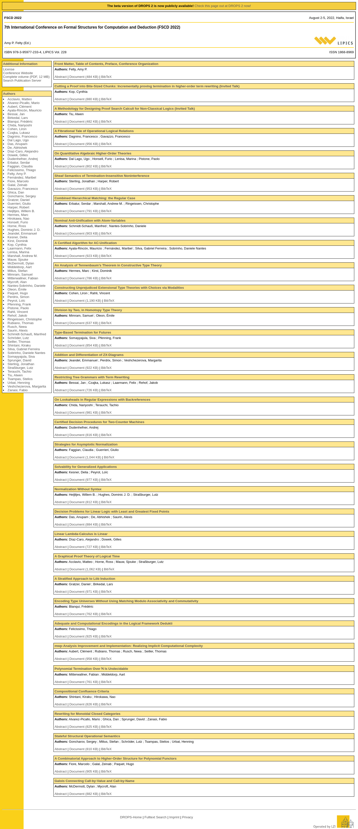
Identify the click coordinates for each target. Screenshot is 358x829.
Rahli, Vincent (17, 312)
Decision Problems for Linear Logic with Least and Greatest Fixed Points (111, 511)
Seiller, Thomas (18, 341)
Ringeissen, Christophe (24, 319)
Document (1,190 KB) (85, 300)
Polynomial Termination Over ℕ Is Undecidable (91, 669)
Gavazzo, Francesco (22, 189)
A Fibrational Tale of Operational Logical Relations (94, 131)
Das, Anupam (17, 144)
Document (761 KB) (84, 682)
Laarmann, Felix (19, 248)
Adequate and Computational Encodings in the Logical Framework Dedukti (113, 623)
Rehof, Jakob (17, 315)
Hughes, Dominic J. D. (24, 230)
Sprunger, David (19, 360)
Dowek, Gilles (17, 155)
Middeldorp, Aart (19, 267)
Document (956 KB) (84, 144)
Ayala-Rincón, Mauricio (24, 110)
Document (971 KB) (84, 591)
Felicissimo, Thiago (21, 170)
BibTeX (106, 77)
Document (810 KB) (84, 749)
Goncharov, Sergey (21, 196)
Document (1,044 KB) (85, 457)
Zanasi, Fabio (17, 390)
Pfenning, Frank (19, 304)
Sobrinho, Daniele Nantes (26, 353)
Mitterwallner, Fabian (22, 278)
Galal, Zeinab (17, 185)
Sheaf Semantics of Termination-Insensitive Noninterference (101, 176)
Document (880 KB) (84, 99)
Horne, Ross (16, 226)
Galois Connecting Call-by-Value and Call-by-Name (94, 781)
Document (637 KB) (84, 323)
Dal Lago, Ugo (18, 140)
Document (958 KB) (84, 659)
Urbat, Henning (18, 383)
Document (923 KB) (84, 256)
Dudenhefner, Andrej (22, 159)
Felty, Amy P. (16, 174)
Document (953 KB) (84, 189)
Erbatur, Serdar (18, 162)
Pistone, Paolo (18, 308)
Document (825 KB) (84, 727)
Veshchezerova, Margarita (26, 386)
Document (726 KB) (84, 390)
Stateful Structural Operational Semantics (87, 736)
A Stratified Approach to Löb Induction (84, 579)
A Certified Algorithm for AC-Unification (85, 243)
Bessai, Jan (16, 114)
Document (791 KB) (84, 211)
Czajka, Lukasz (18, 133)
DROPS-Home (131, 817)
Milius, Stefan (17, 271)
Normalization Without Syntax (77, 489)
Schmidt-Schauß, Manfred (26, 334)
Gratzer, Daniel (18, 200)
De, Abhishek (17, 147)
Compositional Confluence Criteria (81, 691)
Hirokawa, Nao (18, 218)
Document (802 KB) (84, 166)
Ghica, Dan (15, 192)
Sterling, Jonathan (20, 364)
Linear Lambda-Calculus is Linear (80, 534)
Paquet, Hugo (17, 293)
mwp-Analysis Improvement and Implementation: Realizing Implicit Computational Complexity (128, 646)
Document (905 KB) (84, 771)
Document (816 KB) (84, 435)
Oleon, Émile (16, 289)
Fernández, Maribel (21, 177)
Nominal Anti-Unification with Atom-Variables (90, 220)
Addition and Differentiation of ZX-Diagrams (89, 355)
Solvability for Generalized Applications (85, 467)
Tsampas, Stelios (20, 379)
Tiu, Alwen (15, 375)
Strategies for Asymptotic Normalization (86, 444)
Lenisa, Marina (18, 252)
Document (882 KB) (84, 794)
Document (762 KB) (84, 614)
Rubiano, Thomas (20, 323)
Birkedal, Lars (17, 118)
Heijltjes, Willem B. (21, 211)
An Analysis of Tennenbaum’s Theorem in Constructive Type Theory (108, 265)
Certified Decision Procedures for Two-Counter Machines (99, 422)
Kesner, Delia (17, 237)
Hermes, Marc (17, 215)
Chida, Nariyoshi (19, 125)
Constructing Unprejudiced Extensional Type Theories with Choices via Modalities (119, 288)
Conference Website (18, 73)
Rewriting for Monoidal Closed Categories (87, 714)
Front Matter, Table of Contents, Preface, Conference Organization (106, 64)
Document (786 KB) (84, 278)
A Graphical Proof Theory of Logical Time (87, 556)
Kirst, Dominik (17, 241)
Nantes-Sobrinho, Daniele (26, 286)
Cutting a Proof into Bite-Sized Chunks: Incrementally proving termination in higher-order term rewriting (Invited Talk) (146, 86)
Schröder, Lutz (18, 338)
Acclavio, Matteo (19, 99)
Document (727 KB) (84, 547)
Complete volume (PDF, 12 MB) (26, 77)
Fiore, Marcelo (18, 181)
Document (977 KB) (84, 480)
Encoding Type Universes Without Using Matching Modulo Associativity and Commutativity (126, 601)
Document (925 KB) (84, 636)
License (8, 69)
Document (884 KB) (84, 524)
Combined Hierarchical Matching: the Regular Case (94, 198)
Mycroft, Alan (17, 282)
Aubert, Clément (19, 106)
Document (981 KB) (84, 412)
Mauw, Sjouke (17, 259)
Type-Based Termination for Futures (82, 332)
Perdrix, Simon (18, 297)
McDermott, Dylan (20, 263)
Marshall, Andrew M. (22, 256)
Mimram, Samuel (20, 274)
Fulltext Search (155, 817)
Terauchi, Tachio (19, 371)
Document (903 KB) (84, 233)
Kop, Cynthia (16, 244)
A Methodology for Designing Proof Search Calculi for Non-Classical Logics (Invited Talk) (124, 108)
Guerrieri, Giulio (19, 203)
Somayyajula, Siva (21, 356)
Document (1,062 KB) (85, 569)
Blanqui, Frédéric (20, 121)
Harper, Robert (18, 207)
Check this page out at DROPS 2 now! (223, 6)
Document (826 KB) (84, 704)
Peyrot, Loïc (16, 300)
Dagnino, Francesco (22, 136)
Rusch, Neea (17, 327)
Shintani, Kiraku (19, 345)
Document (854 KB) (84, 345)
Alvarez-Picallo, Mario (23, 103)
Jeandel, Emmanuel (22, 233)
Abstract (60, 77)
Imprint (174, 817)
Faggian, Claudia (20, 166)
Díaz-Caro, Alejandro (22, 151)
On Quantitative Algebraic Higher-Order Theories (92, 153)
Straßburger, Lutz (20, 368)
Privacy (187, 817)
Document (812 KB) (84, 502)
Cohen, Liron (16, 129)
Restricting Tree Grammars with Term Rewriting (91, 377)
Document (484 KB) (84, 77)
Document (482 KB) (84, 121)
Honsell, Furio (17, 222)
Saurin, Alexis (17, 330)
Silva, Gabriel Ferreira (23, 349)
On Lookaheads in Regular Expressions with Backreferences (102, 399)
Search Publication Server (22, 80)
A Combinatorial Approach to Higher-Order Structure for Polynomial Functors (115, 758)
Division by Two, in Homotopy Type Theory (88, 310)
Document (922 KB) (84, 368)
